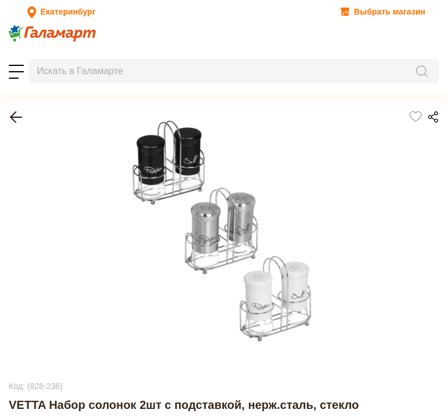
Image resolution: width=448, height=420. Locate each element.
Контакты (161, 58)
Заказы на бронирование (53, 58)
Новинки (114, 47)
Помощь (197, 58)
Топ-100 (80, 47)
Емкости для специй (68, 189)
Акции (18, 47)
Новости (48, 47)
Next (17, 396)
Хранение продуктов (69, 179)
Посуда (42, 168)
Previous (24, 321)
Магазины (122, 58)
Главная (44, 158)
